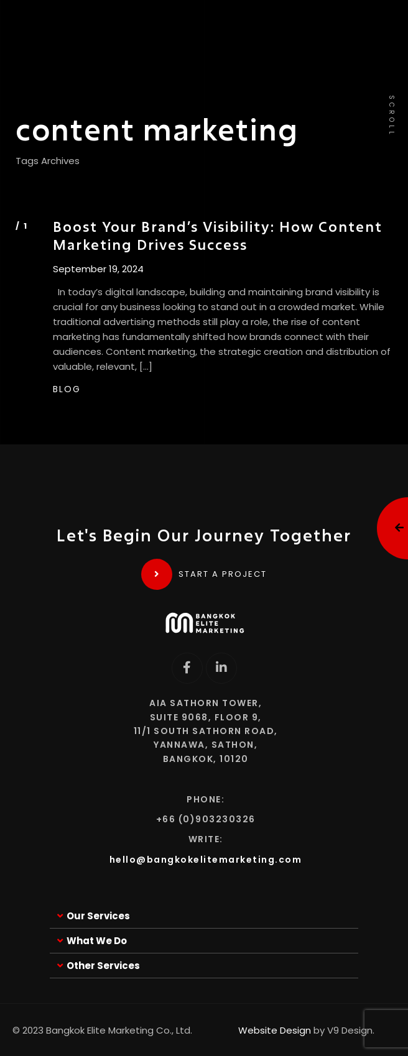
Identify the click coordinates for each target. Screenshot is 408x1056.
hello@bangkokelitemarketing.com (205, 859)
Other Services (103, 965)
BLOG (67, 389)
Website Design (274, 1030)
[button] (204, 916)
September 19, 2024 (98, 269)
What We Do (97, 940)
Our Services (98, 916)
